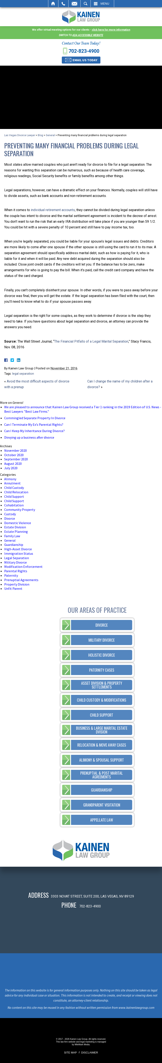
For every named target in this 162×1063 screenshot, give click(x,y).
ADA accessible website (87, 35)
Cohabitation (14, 505)
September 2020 (16, 459)
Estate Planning (16, 531)
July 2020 (11, 468)
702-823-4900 (84, 51)
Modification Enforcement (23, 566)
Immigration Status (18, 553)
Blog (40, 135)
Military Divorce (15, 562)
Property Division (16, 584)
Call (63, 3)
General (50, 135)
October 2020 (14, 455)
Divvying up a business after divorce (29, 437)
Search (85, 3)
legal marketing (87, 1042)
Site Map (70, 1052)
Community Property (19, 509)
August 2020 (13, 463)
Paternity (11, 575)
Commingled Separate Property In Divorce (34, 418)
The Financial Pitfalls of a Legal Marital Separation (91, 341)
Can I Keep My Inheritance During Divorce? (34, 431)
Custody (10, 514)
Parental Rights (15, 571)
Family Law (12, 536)
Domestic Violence (17, 523)
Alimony (10, 479)
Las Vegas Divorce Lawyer (19, 135)
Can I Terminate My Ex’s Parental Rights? (33, 424)
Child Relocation (16, 492)
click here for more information (111, 29)
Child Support (14, 496)
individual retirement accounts (53, 210)
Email (74, 3)
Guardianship (13, 544)
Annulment (12, 483)
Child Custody (14, 487)
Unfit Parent (13, 588)
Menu (105, 3)
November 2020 (15, 450)
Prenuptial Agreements (21, 580)
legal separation (23, 374)
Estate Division (15, 527)
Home (53, 3)
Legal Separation (16, 558)
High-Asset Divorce (18, 549)
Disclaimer (89, 1052)
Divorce (9, 518)
